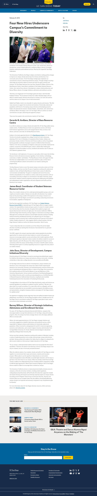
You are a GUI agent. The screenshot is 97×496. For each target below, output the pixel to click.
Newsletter (33, 472)
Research (23, 10)
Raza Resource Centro (38, 135)
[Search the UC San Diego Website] (93, 4)
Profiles (68, 425)
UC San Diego (15, 4)
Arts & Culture (63, 10)
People (33, 10)
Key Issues (51, 477)
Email (26, 454)
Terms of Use (56, 493)
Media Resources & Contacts (37, 470)
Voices (74, 10)
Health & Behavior (30, 427)
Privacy (67, 493)
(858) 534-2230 (13, 478)
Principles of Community (54, 470)
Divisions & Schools (48, 490)
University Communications (55, 475)
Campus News (28, 417)
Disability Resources (35, 477)
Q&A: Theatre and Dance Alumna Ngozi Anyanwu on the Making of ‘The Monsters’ (69, 432)
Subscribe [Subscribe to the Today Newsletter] (87, 4)
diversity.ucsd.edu (20, 388)
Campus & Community (47, 10)
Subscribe (68, 457)
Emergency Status (35, 475)
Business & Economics (31, 408)
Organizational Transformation (55, 472)
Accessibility (62, 493)
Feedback (72, 493)
